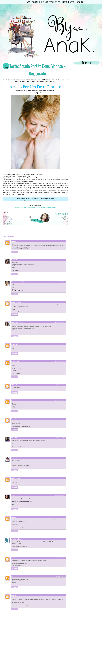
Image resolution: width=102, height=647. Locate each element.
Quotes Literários (46, 207)
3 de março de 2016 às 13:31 (60, 509)
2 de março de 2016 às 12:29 (60, 233)
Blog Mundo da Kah (17, 315)
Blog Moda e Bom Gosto (17, 439)
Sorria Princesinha (16, 381)
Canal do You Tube (16, 366)
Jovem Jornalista (16, 532)
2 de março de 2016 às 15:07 (60, 336)
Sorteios (64, 2)
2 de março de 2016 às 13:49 (60, 252)
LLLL (13, 569)
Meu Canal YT (25, 283)
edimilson (14, 377)
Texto (11, 219)
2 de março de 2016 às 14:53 (60, 315)
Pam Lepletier (15, 253)
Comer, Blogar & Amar (16, 283)
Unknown (14, 234)
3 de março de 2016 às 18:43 (60, 569)
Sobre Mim (35, 2)
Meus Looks (44, 2)
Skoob (28, 207)
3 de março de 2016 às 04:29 (60, 450)
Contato (80, 2)
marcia (13, 550)
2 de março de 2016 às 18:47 (60, 411)
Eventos (57, 2)
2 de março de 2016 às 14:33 (60, 294)
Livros (51, 2)
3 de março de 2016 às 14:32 (60, 531)
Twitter (38, 207)
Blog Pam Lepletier (16, 263)
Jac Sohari (14, 451)
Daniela (13, 588)
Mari (12, 393)
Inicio (28, 2)
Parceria (72, 2)
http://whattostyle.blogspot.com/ (25, 494)
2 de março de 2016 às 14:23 (60, 274)
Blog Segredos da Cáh (17, 361)
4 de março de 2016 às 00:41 (60, 587)
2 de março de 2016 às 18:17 (60, 377)
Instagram (23, 207)
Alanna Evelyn (15, 471)
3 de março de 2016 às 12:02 (60, 470)
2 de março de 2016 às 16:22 (60, 354)
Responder (15, 244)
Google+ (33, 207)
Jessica (13, 488)
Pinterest (53, 207)
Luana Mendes (15, 412)
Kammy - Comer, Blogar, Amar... (20, 274)
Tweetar (5, 212)
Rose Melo (14, 430)
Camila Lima (15, 354)
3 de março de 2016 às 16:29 (60, 550)
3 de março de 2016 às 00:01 (60, 430)
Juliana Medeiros (16, 295)
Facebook (16, 207)
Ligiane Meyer (15, 337)
